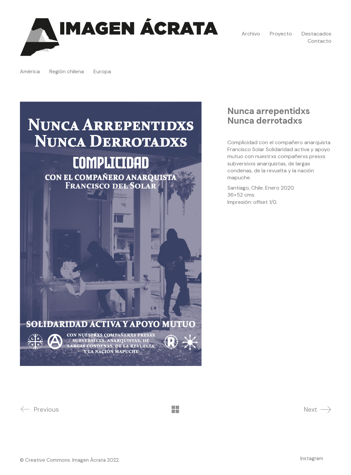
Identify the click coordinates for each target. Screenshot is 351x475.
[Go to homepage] (119, 37)
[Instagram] (311, 458)
